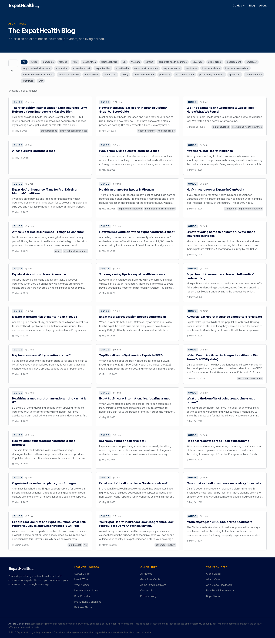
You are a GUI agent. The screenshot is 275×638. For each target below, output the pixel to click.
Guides (239, 5)
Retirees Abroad (83, 607)
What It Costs (81, 584)
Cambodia (48, 62)
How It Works (82, 579)
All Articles (146, 573)
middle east (110, 74)
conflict (149, 62)
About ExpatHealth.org (153, 584)
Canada (63, 62)
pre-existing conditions (211, 74)
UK (124, 62)
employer (251, 62)
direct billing (214, 62)
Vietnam (135, 62)
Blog (252, 5)
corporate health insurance (173, 62)
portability (164, 74)
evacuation (62, 68)
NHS (75, 62)
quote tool (234, 74)
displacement (234, 62)
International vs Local (86, 590)
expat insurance (171, 68)
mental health (91, 74)
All (24, 62)
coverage (197, 62)
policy (125, 74)
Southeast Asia (109, 62)
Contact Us (146, 590)
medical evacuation (69, 74)
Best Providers (82, 596)
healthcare (191, 68)
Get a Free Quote (150, 579)
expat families (103, 68)
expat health (122, 68)
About (263, 5)
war (41, 81)
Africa (34, 62)
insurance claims (211, 68)
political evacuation (144, 74)
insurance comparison (237, 68)
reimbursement (254, 74)
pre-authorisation (185, 74)
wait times (28, 81)
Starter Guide (82, 573)
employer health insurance (37, 68)
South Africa (89, 62)
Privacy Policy (148, 596)
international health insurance (38, 74)
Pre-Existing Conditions (87, 601)
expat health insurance (146, 68)
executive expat (81, 68)
